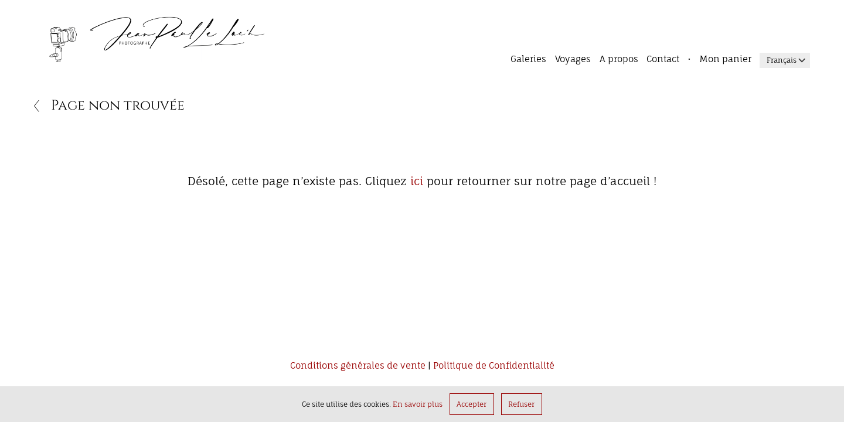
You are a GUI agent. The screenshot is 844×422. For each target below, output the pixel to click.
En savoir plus (418, 404)
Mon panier (725, 59)
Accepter (471, 404)
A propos (619, 59)
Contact (662, 59)
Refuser (521, 404)
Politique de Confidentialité (493, 366)
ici (416, 181)
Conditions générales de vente (358, 366)
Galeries (528, 59)
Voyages (573, 59)
